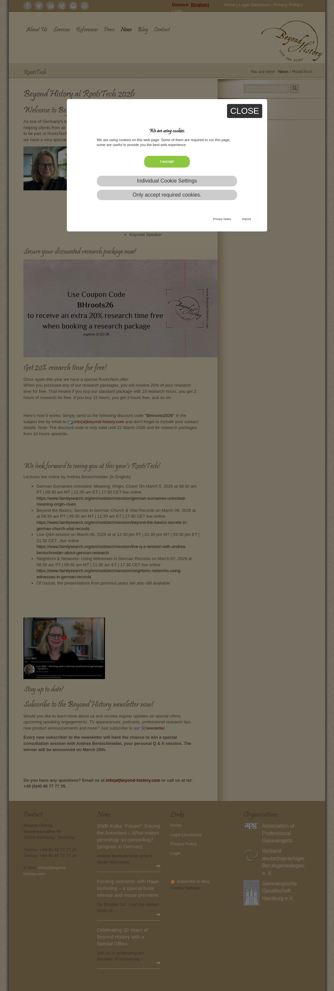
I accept (167, 161)
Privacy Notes (222, 219)
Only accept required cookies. (167, 195)
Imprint (246, 219)
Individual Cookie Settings (167, 181)
